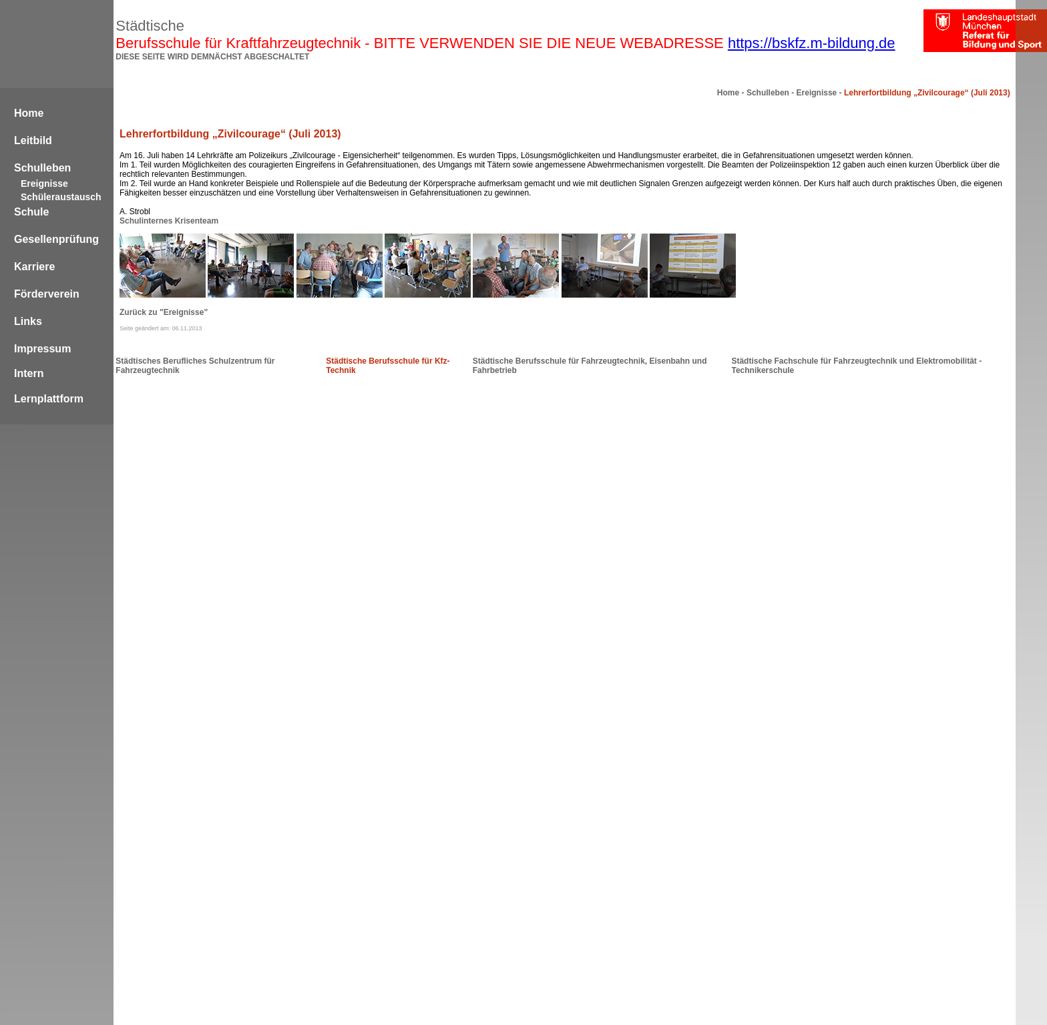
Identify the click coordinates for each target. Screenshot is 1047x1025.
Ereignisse (44, 183)
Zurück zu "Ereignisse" (164, 312)
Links (28, 321)
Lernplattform (48, 398)
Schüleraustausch (61, 197)
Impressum (42, 348)
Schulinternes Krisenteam (169, 221)
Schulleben (42, 168)
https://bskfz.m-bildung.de (811, 43)
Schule (31, 212)
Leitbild (33, 140)
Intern (28, 373)
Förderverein (46, 294)
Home (28, 113)
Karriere (34, 266)
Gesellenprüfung (56, 239)
